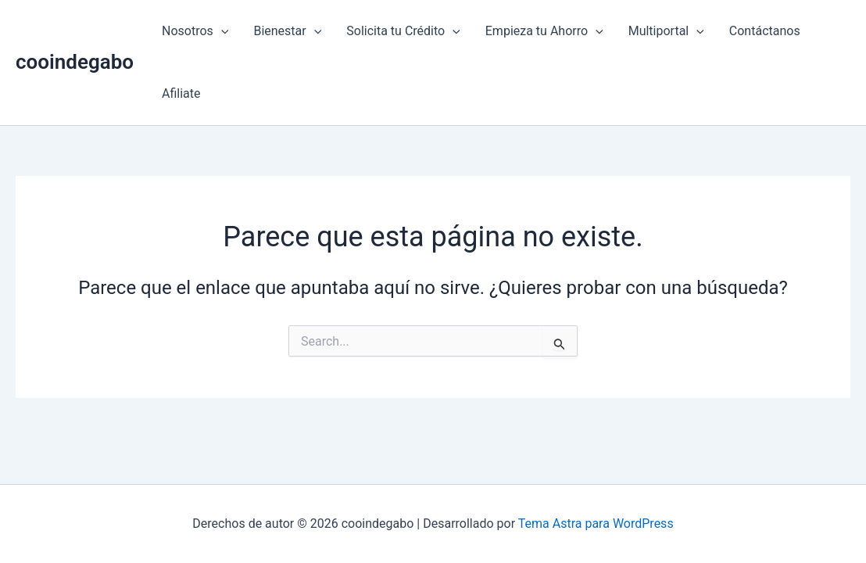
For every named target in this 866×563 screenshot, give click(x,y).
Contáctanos (764, 30)
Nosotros (195, 31)
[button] (221, 31)
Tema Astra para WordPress (596, 523)
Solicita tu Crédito (403, 31)
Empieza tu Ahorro (544, 31)
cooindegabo (75, 62)
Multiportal (666, 31)
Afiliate (181, 93)
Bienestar (287, 31)
